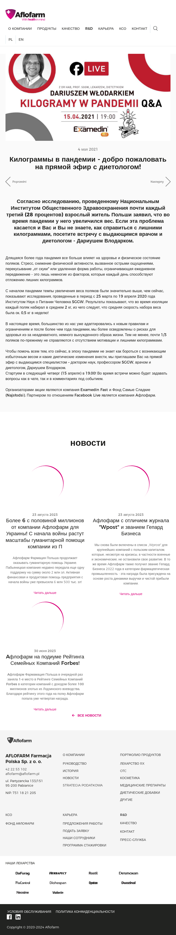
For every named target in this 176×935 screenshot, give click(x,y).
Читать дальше (45, 593)
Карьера (106, 28)
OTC (123, 771)
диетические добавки (140, 793)
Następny (157, 181)
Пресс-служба (133, 840)
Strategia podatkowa (83, 785)
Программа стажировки (84, 845)
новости (71, 778)
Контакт (139, 28)
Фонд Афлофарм (20, 823)
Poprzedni (19, 181)
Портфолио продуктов (140, 755)
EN (21, 39)
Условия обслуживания (29, 912)
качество (71, 28)
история (70, 771)
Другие (126, 800)
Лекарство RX (132, 763)
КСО (122, 28)
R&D (89, 28)
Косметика (130, 778)
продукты (46, 28)
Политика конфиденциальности (85, 912)
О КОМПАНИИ (20, 28)
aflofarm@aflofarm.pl (22, 774)
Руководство (75, 763)
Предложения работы (82, 823)
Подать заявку (76, 831)
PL (10, 39)
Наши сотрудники (79, 838)
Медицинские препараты (142, 785)
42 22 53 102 (16, 769)
